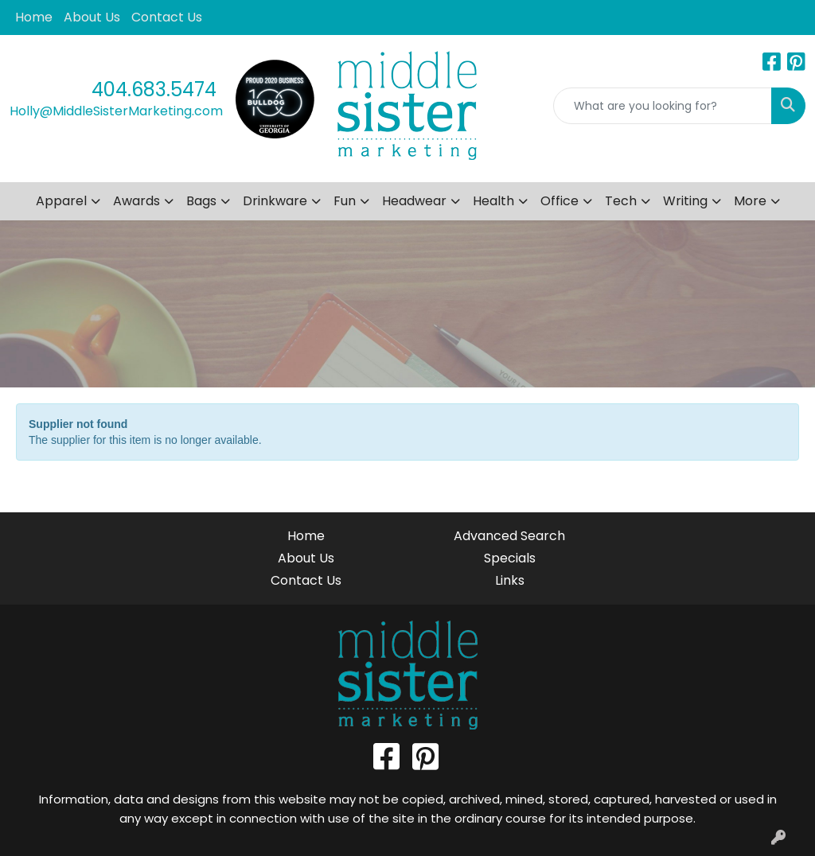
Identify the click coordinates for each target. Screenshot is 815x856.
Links (509, 580)
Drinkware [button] (275, 201)
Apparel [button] (61, 201)
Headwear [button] (414, 201)
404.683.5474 (154, 89)
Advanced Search (509, 536)
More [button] (750, 201)
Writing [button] (685, 201)
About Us (92, 17)
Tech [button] (621, 201)
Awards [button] (136, 201)
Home (34, 17)
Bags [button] (201, 201)
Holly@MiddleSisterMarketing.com (116, 111)
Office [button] (559, 201)
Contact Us (166, 17)
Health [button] (493, 201)
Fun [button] (344, 201)
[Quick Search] (662, 106)
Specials (510, 558)
